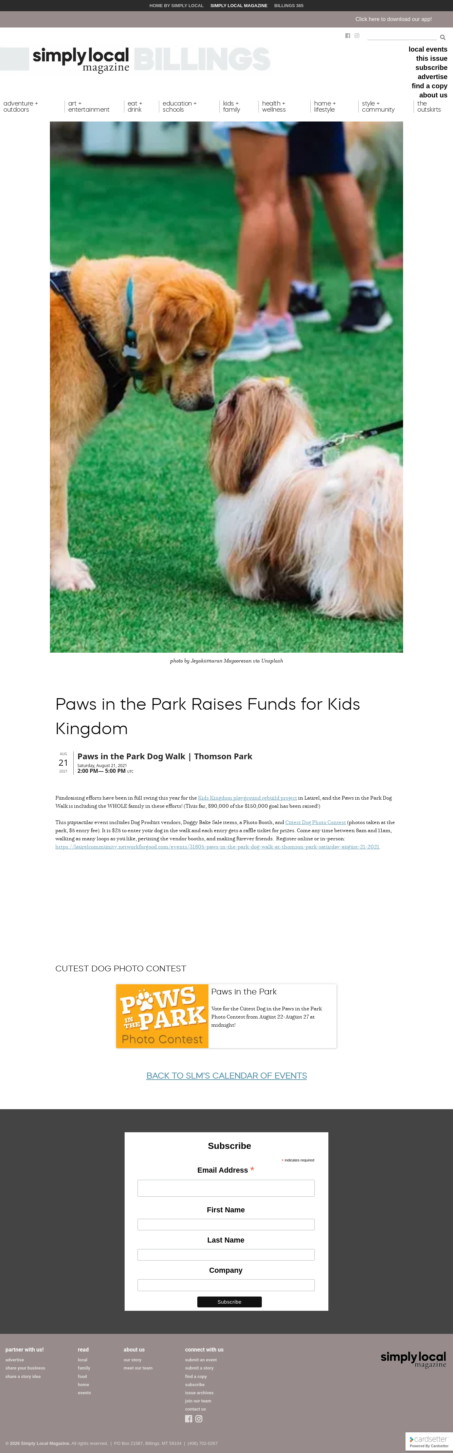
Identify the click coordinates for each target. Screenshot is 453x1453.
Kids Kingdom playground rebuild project (247, 797)
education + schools (180, 106)
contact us (195, 1409)
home (83, 1384)
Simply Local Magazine (239, 5)
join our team (198, 1400)
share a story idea (23, 1376)
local (82, 1359)
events (84, 1392)
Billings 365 (289, 5)
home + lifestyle (325, 106)
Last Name (225, 1240)
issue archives (199, 1392)
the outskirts (429, 106)
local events (428, 49)
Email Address (225, 1171)
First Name (226, 1210)
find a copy (430, 86)
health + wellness (274, 106)
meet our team (138, 1368)
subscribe (432, 67)
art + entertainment (89, 106)
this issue (432, 58)
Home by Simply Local (176, 5)
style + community (378, 106)
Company (225, 1270)
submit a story (199, 1368)
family (84, 1368)
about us (433, 95)
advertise (433, 76)
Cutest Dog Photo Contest (315, 822)
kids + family (231, 106)
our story (132, 1359)
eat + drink (135, 106)
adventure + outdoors (20, 106)
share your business (25, 1368)
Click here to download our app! (403, 19)
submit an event (201, 1359)
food (82, 1376)
